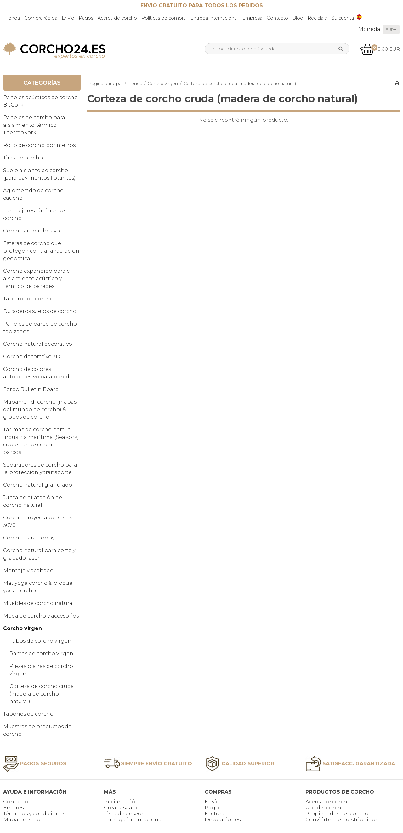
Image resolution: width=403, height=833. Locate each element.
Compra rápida (40, 18)
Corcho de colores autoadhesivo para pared (36, 373)
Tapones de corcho (28, 714)
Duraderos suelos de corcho (40, 311)
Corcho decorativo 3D (31, 357)
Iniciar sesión (121, 802)
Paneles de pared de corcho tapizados (40, 327)
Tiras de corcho (23, 158)
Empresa (252, 18)
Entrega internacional (214, 18)
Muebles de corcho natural (38, 603)
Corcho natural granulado (37, 485)
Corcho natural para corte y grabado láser (39, 554)
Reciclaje (317, 18)
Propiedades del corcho (336, 814)
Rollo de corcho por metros (39, 145)
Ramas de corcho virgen (41, 654)
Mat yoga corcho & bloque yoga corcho (37, 587)
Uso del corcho (325, 808)
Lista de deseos (124, 814)
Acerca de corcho (117, 18)
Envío (68, 18)
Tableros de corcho (28, 299)
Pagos (86, 18)
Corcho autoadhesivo (31, 231)
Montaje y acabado (28, 570)
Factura (214, 814)
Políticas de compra (163, 18)
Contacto (277, 18)
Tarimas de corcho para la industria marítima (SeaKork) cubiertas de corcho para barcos (41, 441)
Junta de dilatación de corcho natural (32, 501)
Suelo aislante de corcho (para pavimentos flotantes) (39, 174)
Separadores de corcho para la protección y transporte (40, 468)
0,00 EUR (380, 49)
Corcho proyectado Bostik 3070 (37, 521)
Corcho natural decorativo (37, 344)
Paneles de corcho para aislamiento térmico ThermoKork (34, 125)
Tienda (12, 18)
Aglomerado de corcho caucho (33, 194)
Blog (297, 18)
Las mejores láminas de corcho (34, 214)
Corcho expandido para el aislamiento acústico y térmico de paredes (37, 278)
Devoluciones (223, 820)
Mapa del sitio (21, 820)
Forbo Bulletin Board (31, 389)
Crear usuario (121, 808)
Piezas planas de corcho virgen (41, 670)
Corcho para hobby (28, 538)
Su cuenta (343, 18)
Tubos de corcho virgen (40, 641)
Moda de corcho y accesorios (41, 616)
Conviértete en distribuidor (341, 820)
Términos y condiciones (34, 814)
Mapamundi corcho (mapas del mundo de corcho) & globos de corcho (40, 409)
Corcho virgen (22, 628)
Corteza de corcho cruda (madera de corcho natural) (41, 693)
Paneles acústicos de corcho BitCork (40, 101)
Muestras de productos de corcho (37, 730)
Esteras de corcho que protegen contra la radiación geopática (41, 250)
